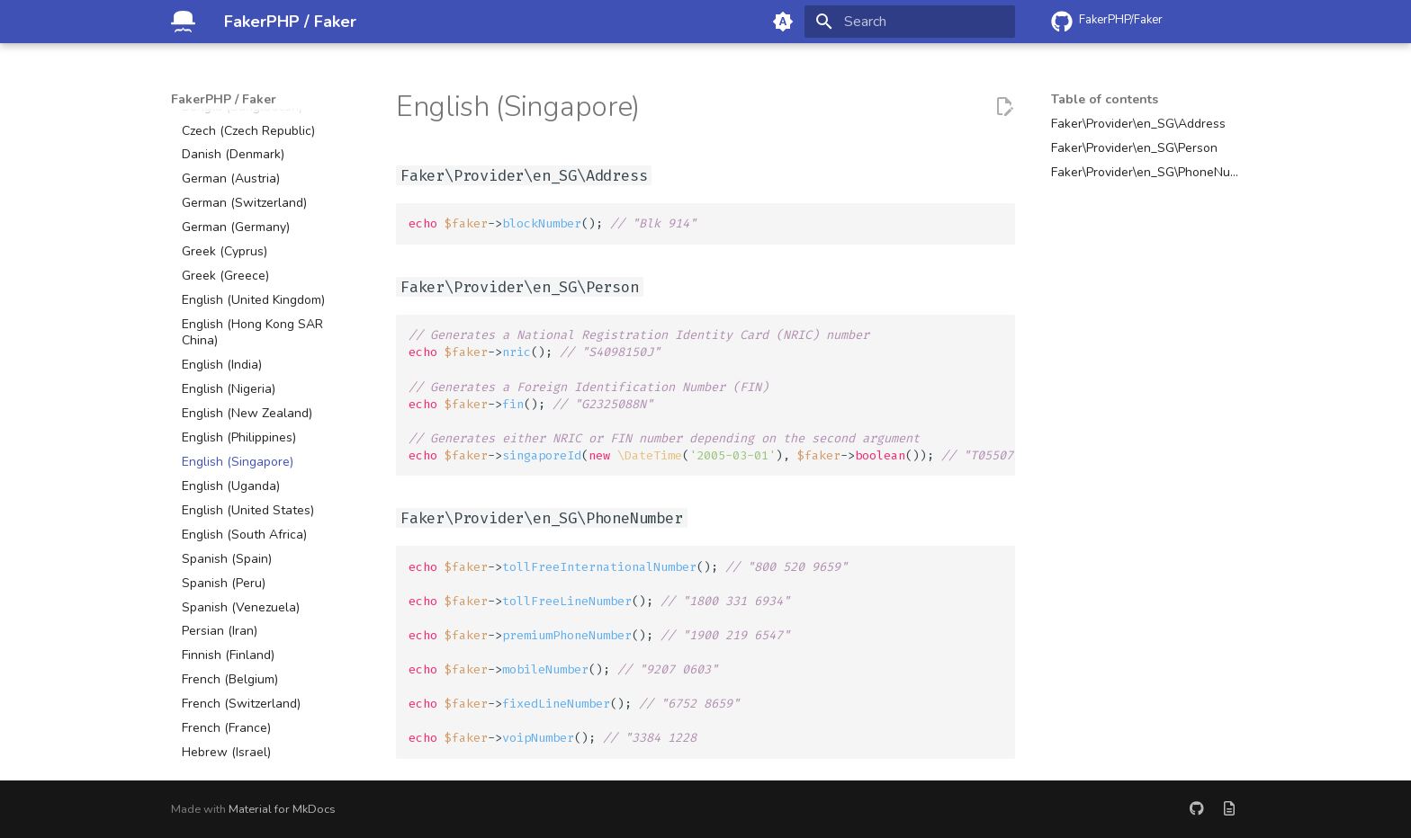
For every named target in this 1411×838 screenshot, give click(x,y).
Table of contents (1104, 100)
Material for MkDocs (282, 809)
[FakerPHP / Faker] (183, 22)
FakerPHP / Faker (223, 100)
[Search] (909, 21)
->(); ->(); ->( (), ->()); (712, 394)
